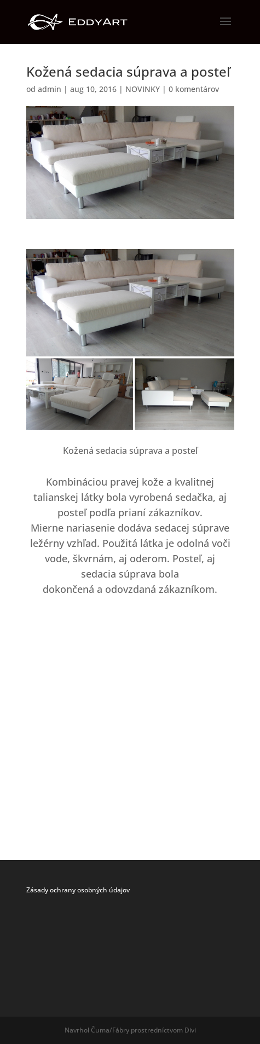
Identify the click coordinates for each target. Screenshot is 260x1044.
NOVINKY (142, 89)
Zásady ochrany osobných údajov (78, 890)
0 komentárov (194, 89)
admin (49, 89)
